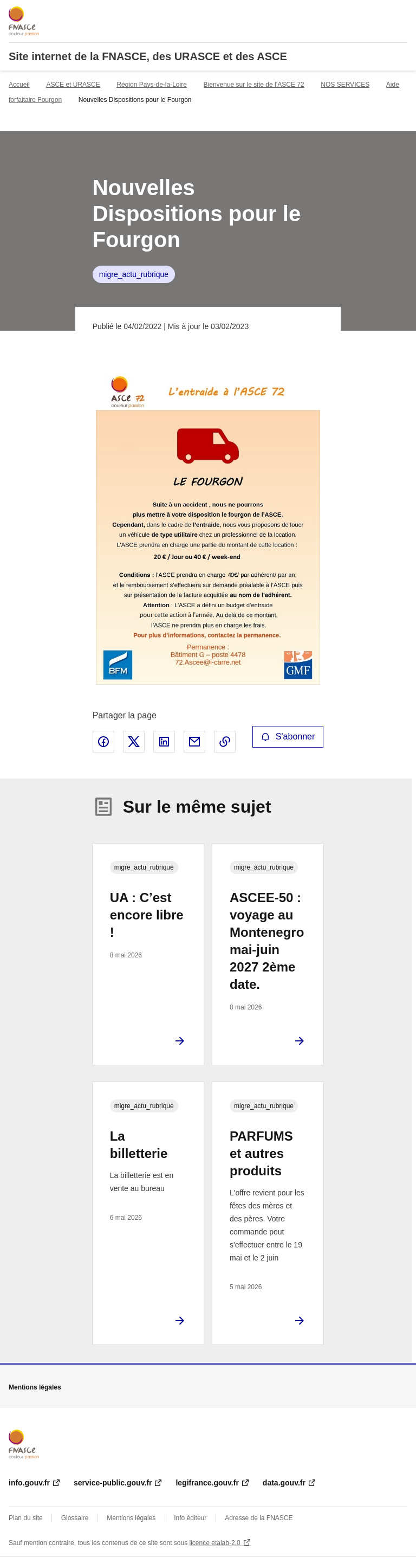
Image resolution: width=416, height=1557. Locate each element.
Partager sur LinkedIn (164, 741)
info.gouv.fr (29, 1482)
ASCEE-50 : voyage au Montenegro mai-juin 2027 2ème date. (267, 941)
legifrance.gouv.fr (207, 1482)
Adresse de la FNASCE (258, 1518)
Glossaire (75, 1518)
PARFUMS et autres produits (261, 1153)
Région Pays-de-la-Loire (151, 84)
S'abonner (288, 736)
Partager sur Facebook (103, 741)
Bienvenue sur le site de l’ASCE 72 (254, 84)
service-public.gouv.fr (113, 1482)
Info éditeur (190, 1518)
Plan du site (26, 1518)
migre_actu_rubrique (133, 274)
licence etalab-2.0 (215, 1543)
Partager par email (194, 741)
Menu (401, 13)
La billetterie (139, 1145)
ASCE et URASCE (73, 84)
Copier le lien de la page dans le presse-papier (225, 741)
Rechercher (379, 13)
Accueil (19, 84)
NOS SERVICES (345, 84)
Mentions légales (131, 1518)
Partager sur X (134, 741)
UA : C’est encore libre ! (147, 915)
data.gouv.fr (284, 1482)
